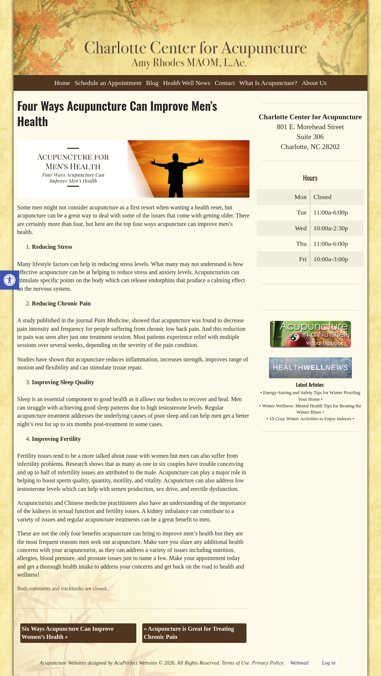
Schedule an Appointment (107, 82)
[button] (9, 280)
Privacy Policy (267, 663)
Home (62, 82)
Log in (328, 663)
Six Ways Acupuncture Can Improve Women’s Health (68, 633)
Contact (225, 82)
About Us (314, 82)
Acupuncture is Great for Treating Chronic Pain (189, 633)
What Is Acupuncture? (268, 82)
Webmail (299, 663)
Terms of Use (235, 663)
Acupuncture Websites (63, 663)
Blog (152, 82)
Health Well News (186, 82)
